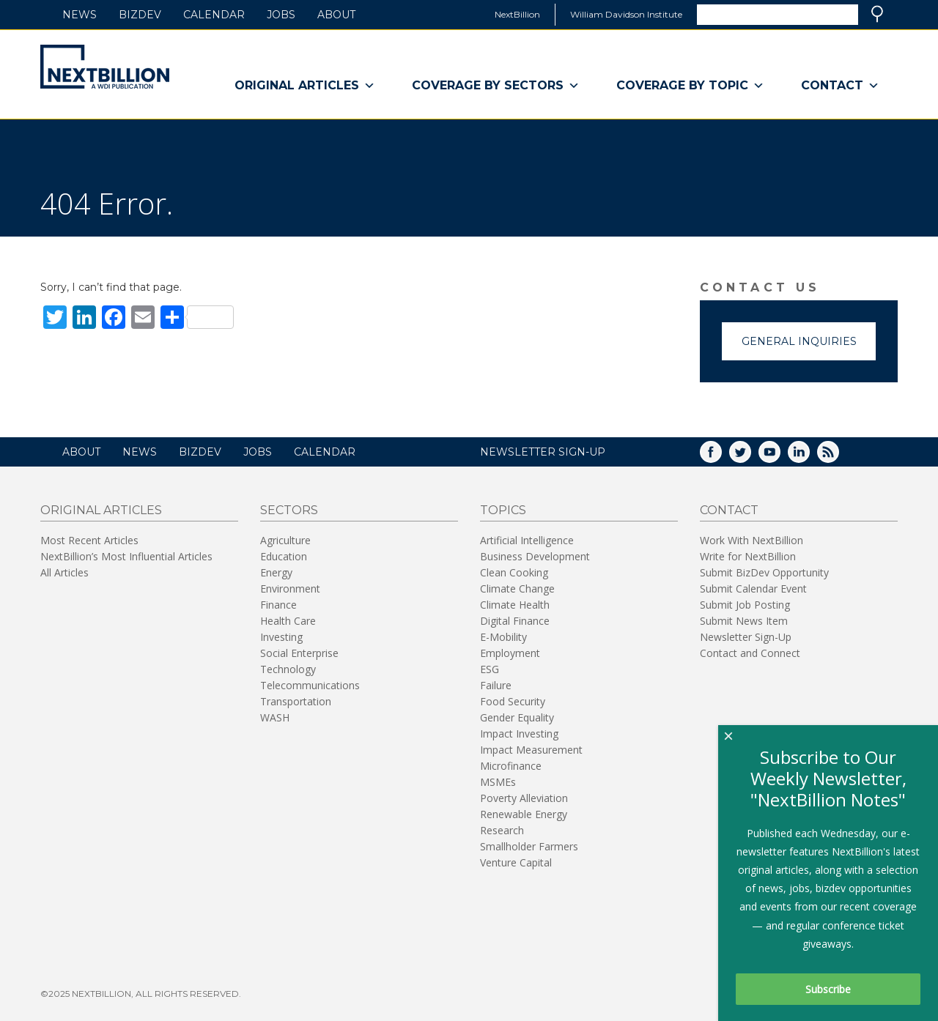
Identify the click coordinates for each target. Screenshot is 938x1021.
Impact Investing (519, 733)
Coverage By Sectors (496, 85)
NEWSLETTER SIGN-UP (542, 451)
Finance (278, 605)
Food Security (512, 701)
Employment (510, 653)
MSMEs (498, 782)
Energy (276, 572)
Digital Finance (515, 621)
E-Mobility (503, 637)
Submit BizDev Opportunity (764, 572)
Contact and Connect (750, 653)
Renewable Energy (523, 814)
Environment (290, 588)
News (79, 14)
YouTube (779, 456)
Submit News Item (744, 621)
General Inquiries (799, 341)
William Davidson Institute (626, 14)
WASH (274, 717)
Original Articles (304, 85)
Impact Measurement (531, 750)
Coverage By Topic (690, 85)
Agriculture (285, 540)
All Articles (64, 572)
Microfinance (511, 766)
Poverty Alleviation (524, 798)
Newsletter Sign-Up (745, 637)
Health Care (288, 621)
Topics (503, 510)
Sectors (289, 510)
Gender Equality (517, 717)
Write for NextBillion (748, 556)
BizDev (140, 14)
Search (877, 14)
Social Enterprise (299, 653)
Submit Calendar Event (753, 588)
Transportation (295, 701)
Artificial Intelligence (527, 540)
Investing (281, 637)
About (336, 14)
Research (502, 830)
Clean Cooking (514, 572)
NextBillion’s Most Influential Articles (126, 556)
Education (283, 556)
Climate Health (515, 605)
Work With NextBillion (751, 540)
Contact (840, 85)
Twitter (750, 456)
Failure (496, 685)
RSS (838, 456)
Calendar (214, 14)
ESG (489, 669)
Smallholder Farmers (529, 846)
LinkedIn (809, 456)
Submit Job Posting (745, 605)
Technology (288, 669)
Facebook (721, 456)
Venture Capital (516, 862)
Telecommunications (310, 685)
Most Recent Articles (89, 540)
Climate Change (517, 588)
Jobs (281, 14)
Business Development (535, 556)
